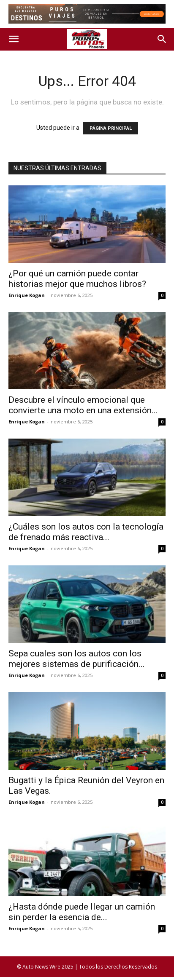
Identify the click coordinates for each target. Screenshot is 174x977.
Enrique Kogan (26, 295)
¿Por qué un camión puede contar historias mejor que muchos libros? (77, 278)
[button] (13, 39)
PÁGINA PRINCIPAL (111, 128)
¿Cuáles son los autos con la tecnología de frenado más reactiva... (85, 532)
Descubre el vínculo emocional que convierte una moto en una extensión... (83, 405)
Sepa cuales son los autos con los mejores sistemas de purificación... (76, 658)
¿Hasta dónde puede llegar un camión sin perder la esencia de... (81, 912)
